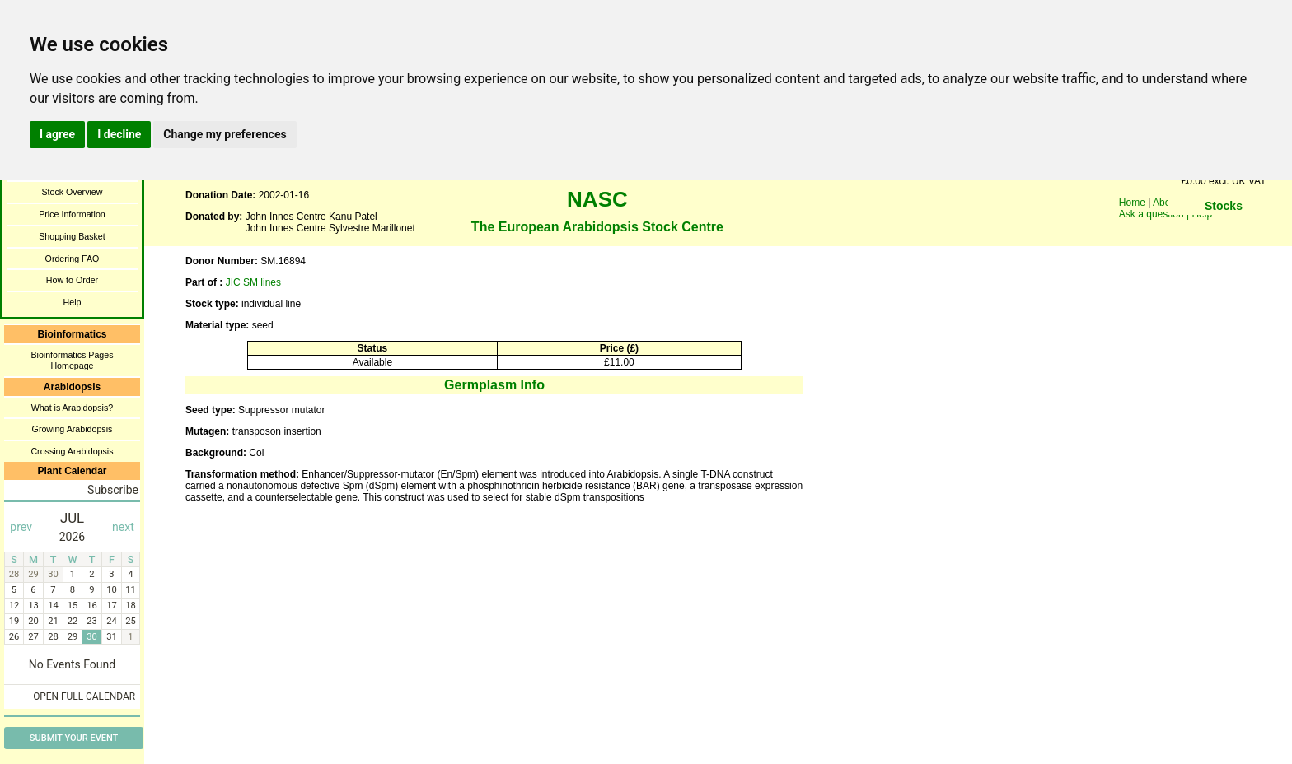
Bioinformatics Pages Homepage (71, 360)
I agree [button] (57, 134)
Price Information (72, 214)
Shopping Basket (72, 236)
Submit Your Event (74, 738)
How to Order (72, 280)
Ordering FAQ (72, 258)
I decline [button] (119, 134)
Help (72, 302)
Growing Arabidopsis (72, 429)
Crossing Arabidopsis (71, 451)
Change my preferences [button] (224, 134)
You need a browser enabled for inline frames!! (1223, 230)
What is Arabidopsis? (72, 407)
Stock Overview (71, 192)
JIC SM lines (253, 282)
